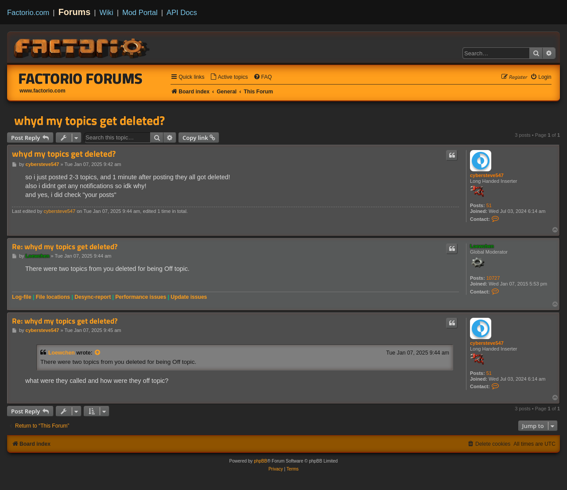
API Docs (182, 12)
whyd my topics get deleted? (89, 120)
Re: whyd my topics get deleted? (64, 246)
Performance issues (140, 297)
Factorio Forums (81, 78)
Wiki (106, 12)
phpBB (260, 461)
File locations (53, 297)
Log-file (21, 297)
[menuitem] (229, 77)
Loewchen (482, 246)
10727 (493, 278)
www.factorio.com (42, 91)
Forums (74, 12)
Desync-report (92, 297)
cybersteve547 (487, 175)
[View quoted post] (98, 352)
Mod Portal (140, 12)
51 (489, 205)
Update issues (189, 297)
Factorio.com (28, 12)
